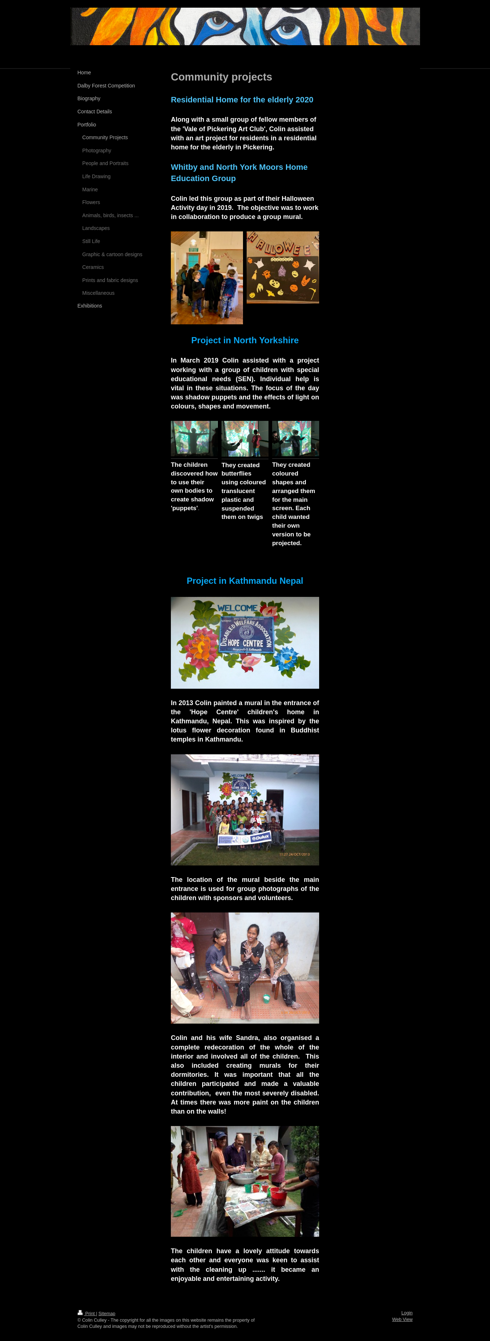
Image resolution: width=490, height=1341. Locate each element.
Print (87, 1313)
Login (407, 1312)
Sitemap (106, 1313)
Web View (402, 1319)
